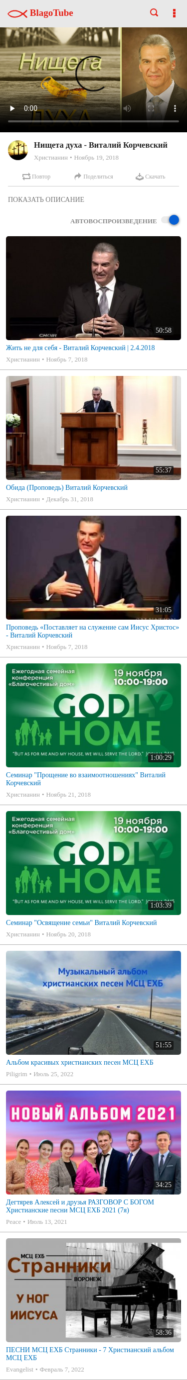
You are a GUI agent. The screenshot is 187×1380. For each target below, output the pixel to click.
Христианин (51, 157)
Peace (13, 1221)
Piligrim (16, 1074)
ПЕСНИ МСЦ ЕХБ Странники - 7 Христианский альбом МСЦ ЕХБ (90, 1354)
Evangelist (19, 1369)
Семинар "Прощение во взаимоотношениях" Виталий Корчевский (86, 779)
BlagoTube (40, 12)
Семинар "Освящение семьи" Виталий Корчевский (81, 922)
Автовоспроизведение (124, 220)
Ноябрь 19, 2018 (96, 157)
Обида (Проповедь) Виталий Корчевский (67, 487)
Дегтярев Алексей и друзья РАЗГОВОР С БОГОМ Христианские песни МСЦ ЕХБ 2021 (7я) (80, 1206)
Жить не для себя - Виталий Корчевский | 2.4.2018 (80, 348)
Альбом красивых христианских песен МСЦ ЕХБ (80, 1062)
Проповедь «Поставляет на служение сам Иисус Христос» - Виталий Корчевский (92, 631)
